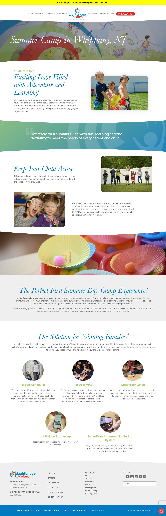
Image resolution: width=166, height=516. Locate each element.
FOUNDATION (53, 487)
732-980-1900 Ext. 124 (18, 487)
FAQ (65, 510)
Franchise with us (24, 510)
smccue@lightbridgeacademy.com (23, 484)
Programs (39, 14)
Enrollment (62, 14)
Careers (51, 14)
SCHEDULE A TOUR (55, 497)
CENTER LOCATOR (55, 492)
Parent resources (52, 510)
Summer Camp (91, 491)
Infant (87, 475)
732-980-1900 (15, 495)
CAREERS (51, 478)
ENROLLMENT (53, 483)
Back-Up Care (91, 494)
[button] (161, 511)
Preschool (89, 481)
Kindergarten (90, 487)
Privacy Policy (98, 510)
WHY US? (51, 473)
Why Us (30, 14)
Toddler (88, 478)
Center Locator (107, 14)
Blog (38, 510)
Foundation (93, 14)
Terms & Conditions (79, 510)
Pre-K (87, 484)
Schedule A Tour (125, 14)
